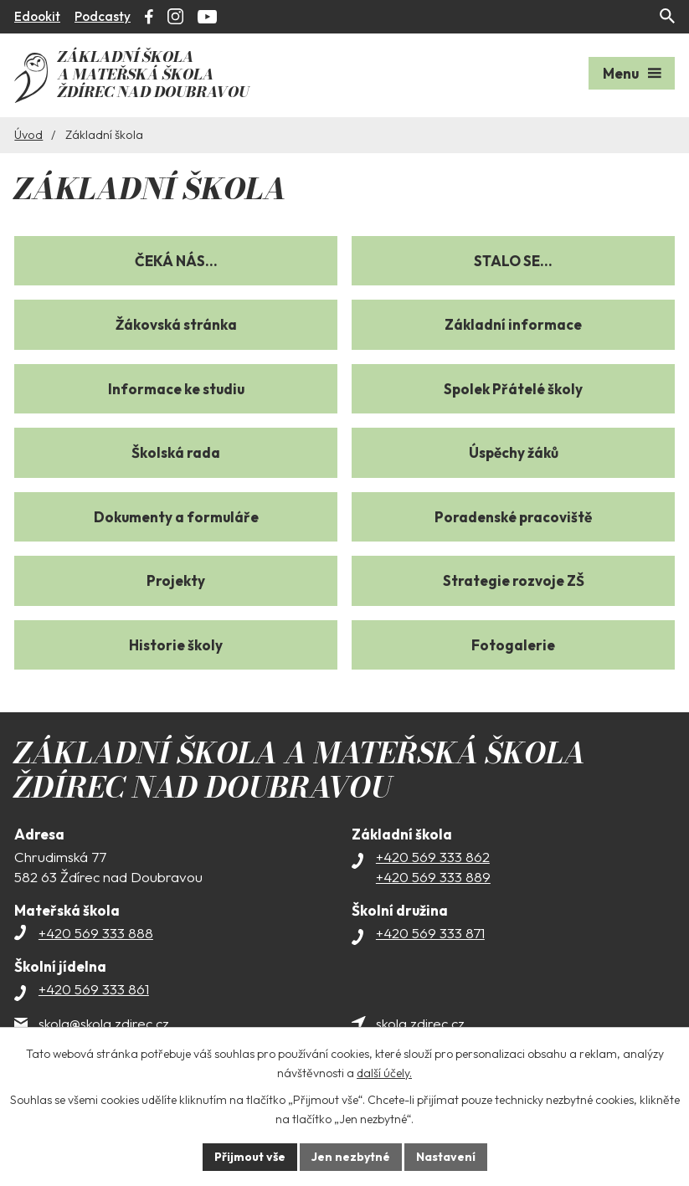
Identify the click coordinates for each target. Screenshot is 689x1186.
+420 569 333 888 (96, 933)
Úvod (28, 134)
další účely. (384, 1073)
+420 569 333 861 (94, 989)
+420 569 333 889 (433, 877)
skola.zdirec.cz (420, 1023)
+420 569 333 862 (433, 856)
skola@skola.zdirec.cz (104, 1023)
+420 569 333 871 (430, 933)
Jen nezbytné (350, 1156)
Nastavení (446, 1156)
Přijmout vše (249, 1156)
